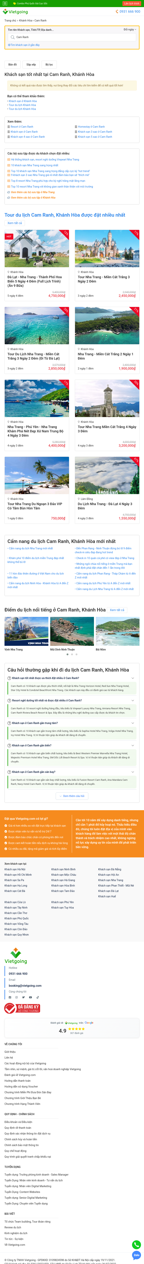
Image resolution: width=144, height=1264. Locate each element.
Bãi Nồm (101, 649)
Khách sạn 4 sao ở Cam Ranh (26, 136)
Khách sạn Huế (107, 896)
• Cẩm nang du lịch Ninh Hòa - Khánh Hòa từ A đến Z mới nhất (38, 585)
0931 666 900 (127, 11)
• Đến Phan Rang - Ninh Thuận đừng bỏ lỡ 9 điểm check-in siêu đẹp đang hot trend (103, 550)
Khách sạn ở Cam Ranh (23, 131)
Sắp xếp (31, 64)
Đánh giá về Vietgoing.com (20, 1074)
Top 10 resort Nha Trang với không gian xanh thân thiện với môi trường (52, 186)
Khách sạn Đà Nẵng (109, 869)
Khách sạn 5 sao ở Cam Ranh (93, 136)
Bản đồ (12, 64)
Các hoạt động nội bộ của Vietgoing (25, 1063)
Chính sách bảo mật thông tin (21, 1145)
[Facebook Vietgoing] (10, 997)
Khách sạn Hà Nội (14, 869)
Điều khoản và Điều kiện (18, 1122)
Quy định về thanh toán (17, 1127)
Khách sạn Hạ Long (15, 885)
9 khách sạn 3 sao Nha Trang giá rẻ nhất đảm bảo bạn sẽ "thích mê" (50, 175)
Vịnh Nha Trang (13, 649)
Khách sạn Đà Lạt (108, 891)
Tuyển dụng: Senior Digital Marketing (25, 1197)
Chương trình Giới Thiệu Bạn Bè (22, 1098)
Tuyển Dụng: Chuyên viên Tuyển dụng (26, 1203)
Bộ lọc (49, 64)
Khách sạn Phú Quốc (16, 918)
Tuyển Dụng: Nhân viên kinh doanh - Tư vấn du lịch (33, 1180)
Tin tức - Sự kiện (13, 1239)
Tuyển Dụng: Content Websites (22, 1191)
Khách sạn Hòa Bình (63, 885)
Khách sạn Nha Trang (110, 880)
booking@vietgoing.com (25, 985)
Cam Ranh (40, 20)
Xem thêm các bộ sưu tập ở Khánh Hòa (33, 197)
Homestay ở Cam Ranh (90, 126)
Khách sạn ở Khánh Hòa (23, 101)
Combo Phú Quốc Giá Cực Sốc (32, 3)
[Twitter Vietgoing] (23, 997)
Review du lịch (12, 1227)
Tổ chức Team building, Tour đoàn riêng (27, 1221)
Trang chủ (10, 20)
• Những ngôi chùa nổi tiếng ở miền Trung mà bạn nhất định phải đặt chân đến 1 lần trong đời (103, 565)
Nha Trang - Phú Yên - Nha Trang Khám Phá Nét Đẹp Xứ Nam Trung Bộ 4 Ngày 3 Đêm (35, 431)
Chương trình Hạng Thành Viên (22, 1103)
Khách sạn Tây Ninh (15, 907)
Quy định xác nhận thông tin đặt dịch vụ (27, 1133)
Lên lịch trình (131, 3)
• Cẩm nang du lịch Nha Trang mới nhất (30, 548)
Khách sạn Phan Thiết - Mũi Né (116, 885)
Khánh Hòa (25, 20)
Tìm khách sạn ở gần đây (24, 44)
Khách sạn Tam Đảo (63, 891)
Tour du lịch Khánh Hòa (22, 105)
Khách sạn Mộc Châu (63, 874)
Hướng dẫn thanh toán (17, 1080)
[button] (67, 654)
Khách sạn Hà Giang (63, 880)
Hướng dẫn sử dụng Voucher (21, 1086)
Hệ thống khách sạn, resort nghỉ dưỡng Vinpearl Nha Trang (45, 159)
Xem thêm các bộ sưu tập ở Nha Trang (33, 192)
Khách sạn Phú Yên (62, 902)
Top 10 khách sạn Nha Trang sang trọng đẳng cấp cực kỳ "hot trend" (50, 171)
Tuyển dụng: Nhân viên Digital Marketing (27, 1186)
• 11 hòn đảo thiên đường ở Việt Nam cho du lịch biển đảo (36, 575)
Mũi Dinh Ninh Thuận (62, 649)
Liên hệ (8, 1057)
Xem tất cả (15, 223)
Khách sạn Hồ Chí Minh (18, 874)
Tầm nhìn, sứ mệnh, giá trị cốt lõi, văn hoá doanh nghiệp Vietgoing (42, 1069)
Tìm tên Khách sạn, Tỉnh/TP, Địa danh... (31, 29)
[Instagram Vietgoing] (16, 997)
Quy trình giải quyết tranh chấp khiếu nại (27, 1156)
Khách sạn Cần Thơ (15, 913)
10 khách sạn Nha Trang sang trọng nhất (34, 165)
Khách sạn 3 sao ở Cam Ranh (93, 131)
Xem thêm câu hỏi (72, 796)
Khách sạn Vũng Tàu (16, 923)
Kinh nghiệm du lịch (15, 1233)
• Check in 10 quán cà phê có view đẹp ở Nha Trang (104, 558)
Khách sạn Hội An (108, 874)
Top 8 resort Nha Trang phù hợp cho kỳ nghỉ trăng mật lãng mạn (48, 180)
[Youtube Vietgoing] (31, 997)
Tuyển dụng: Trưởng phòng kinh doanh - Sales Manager (36, 1174)
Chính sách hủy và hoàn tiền (20, 1139)
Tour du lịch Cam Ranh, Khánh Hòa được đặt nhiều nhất (64, 215)
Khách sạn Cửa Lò (15, 902)
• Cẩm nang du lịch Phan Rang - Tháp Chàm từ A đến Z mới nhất (105, 575)
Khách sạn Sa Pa (14, 880)
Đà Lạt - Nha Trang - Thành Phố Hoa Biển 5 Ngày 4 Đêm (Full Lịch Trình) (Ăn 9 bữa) (35, 281)
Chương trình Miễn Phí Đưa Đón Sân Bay (27, 1092)
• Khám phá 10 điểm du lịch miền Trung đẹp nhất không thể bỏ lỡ (36, 560)
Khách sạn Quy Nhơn (16, 934)
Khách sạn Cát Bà (14, 891)
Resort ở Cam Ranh (20, 126)
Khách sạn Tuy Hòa (62, 907)
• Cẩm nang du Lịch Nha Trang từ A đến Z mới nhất (104, 589)
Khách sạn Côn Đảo (15, 929)
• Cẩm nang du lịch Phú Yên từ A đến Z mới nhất (102, 583)
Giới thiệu (10, 1051)
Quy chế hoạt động (15, 1150)
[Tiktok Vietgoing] (38, 997)
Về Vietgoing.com (14, 1244)
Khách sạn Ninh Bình (63, 869)
